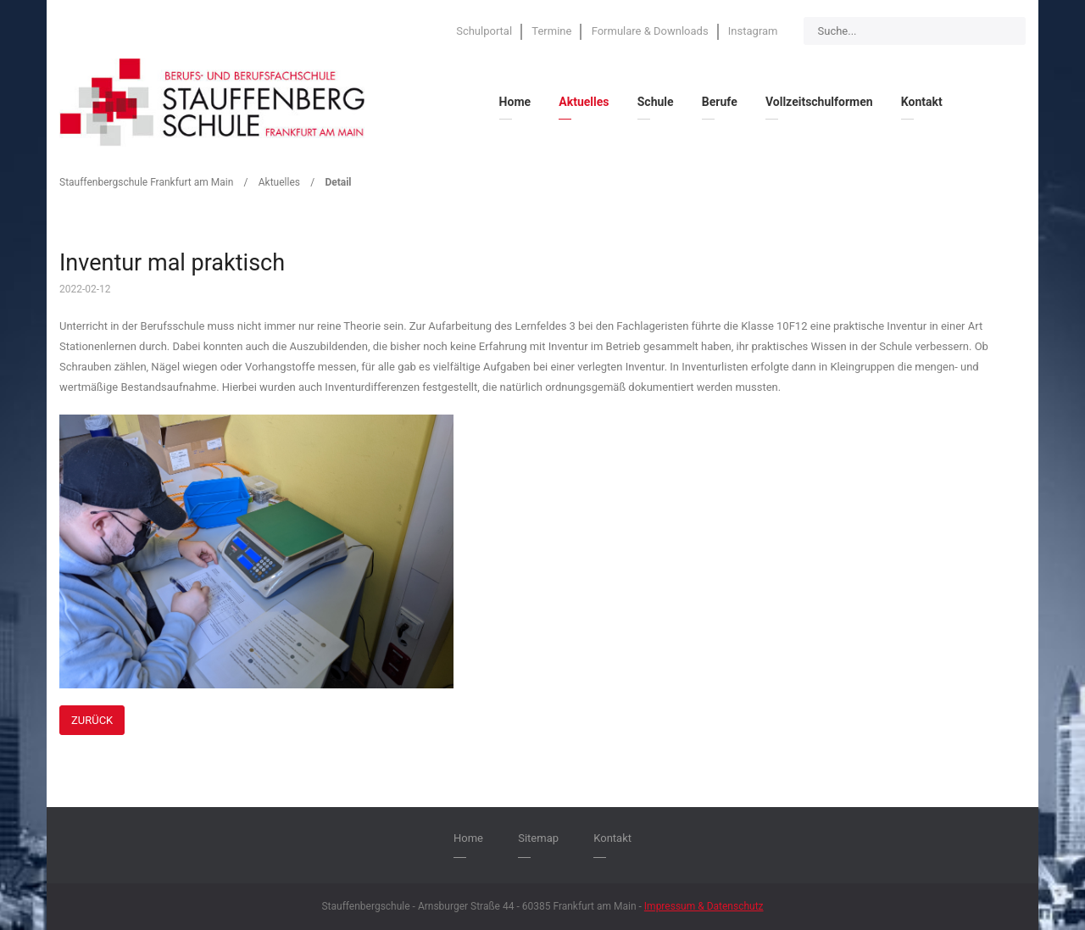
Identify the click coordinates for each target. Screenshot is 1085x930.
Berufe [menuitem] (719, 102)
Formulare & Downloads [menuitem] (650, 31)
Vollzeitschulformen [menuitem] (819, 102)
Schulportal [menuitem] (484, 31)
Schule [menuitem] (655, 102)
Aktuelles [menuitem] (584, 102)
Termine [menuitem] (551, 31)
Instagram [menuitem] (753, 31)
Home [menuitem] (515, 102)
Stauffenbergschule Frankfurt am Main (146, 182)
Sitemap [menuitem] (538, 838)
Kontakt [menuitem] (922, 102)
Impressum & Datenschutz (704, 906)
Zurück (92, 720)
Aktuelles (279, 182)
